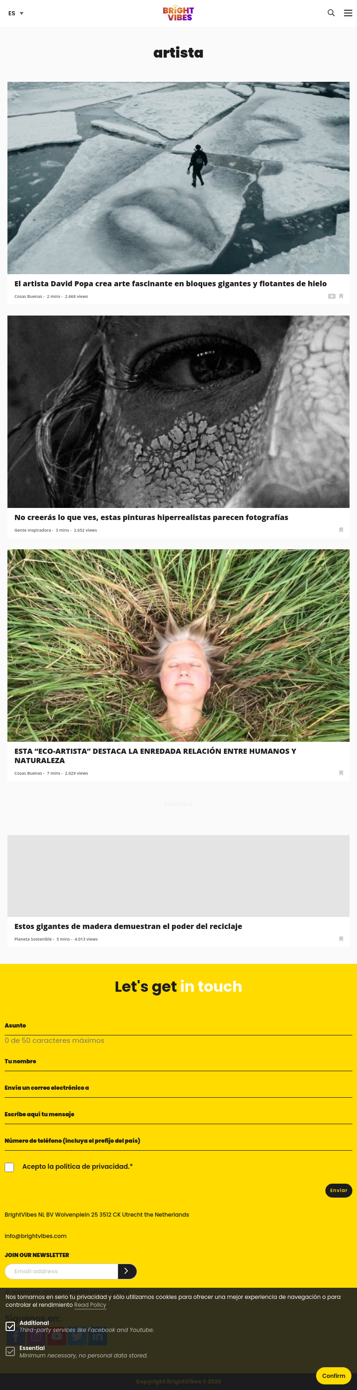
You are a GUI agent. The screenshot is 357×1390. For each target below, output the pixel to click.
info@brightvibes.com (35, 1236)
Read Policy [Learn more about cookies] (90, 1305)
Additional (34, 1323)
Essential (32, 1348)
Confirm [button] (333, 1376)
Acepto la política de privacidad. (76, 1166)
